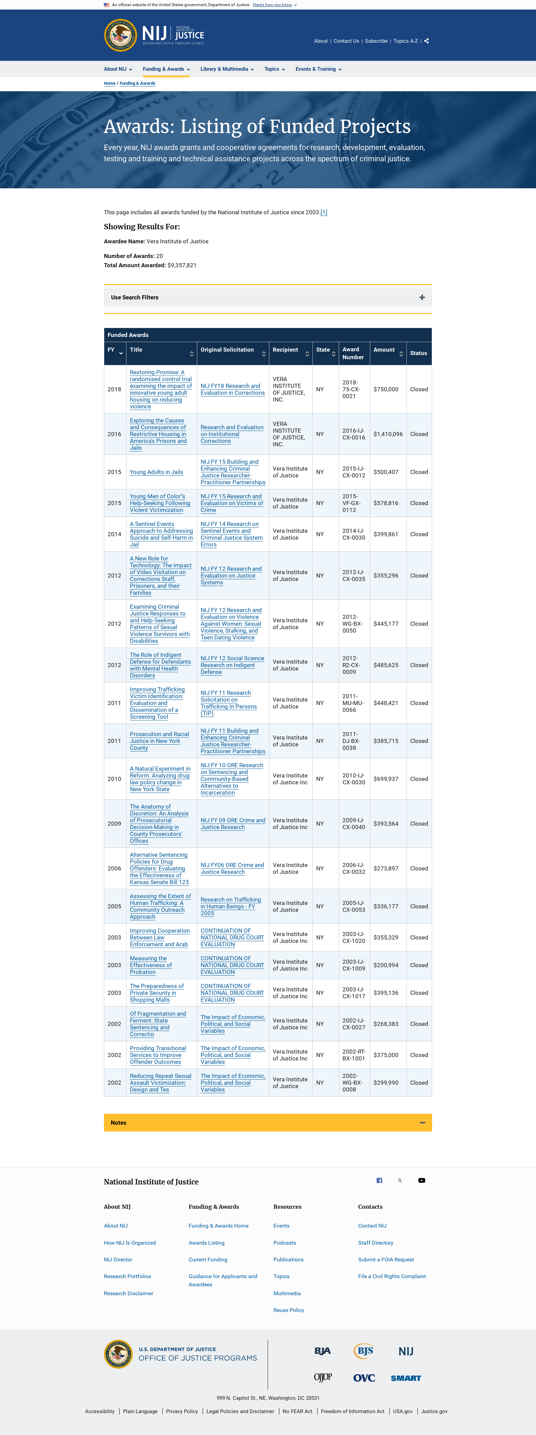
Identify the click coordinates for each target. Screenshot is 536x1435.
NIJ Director (118, 1259)
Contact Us (346, 41)
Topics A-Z (405, 41)
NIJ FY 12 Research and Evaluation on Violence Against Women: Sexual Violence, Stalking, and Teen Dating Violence (231, 624)
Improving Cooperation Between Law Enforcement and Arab (160, 937)
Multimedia (287, 1293)
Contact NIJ (372, 1225)
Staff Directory (375, 1242)
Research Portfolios (127, 1276)
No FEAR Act (297, 1411)
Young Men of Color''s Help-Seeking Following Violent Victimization (160, 503)
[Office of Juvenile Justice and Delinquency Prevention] (323, 1384)
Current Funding (208, 1259)
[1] (324, 212)
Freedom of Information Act (353, 1411)
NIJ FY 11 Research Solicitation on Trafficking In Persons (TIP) (229, 703)
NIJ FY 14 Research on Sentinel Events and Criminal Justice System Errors (232, 534)
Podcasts (284, 1242)
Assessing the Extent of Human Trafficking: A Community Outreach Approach (160, 906)
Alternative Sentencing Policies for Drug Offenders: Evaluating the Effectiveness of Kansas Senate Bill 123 (159, 868)
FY (115, 353)
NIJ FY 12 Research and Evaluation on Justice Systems (231, 575)
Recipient (285, 349)
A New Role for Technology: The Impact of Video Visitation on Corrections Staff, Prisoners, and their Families (161, 575)
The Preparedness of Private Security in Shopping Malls (157, 993)
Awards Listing (207, 1242)
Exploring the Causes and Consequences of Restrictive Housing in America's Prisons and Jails (158, 434)
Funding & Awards (138, 83)
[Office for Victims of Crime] (364, 1383)
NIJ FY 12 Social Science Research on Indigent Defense (232, 665)
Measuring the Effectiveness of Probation (151, 965)
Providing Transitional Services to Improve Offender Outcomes (158, 1055)
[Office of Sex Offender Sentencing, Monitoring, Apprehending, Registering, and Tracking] (406, 1382)
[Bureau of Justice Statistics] (364, 1360)
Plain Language (140, 1411)
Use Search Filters (135, 297)
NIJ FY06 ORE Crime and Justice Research (232, 868)
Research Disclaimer (128, 1293)
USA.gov (403, 1411)
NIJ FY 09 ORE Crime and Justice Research (233, 823)
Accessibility (100, 1411)
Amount (384, 349)
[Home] (173, 35)
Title (136, 349)
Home (110, 83)
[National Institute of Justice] (406, 1356)
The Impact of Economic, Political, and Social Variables (233, 1024)
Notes (118, 1122)
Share (432, 46)
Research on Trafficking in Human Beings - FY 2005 (231, 906)
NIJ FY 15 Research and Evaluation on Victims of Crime (232, 503)
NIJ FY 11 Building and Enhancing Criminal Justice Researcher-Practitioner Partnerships (233, 741)
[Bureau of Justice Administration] (323, 1356)
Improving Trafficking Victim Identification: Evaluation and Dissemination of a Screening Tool (157, 703)
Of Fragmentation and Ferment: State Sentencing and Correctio (158, 1024)
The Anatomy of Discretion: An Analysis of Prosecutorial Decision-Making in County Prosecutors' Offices (159, 823)
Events (281, 1225)
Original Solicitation (227, 349)
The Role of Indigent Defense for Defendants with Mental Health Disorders (160, 665)
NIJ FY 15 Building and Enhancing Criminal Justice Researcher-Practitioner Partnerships (233, 472)
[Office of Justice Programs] (120, 35)
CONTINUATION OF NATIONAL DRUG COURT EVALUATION (232, 937)
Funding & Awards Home (219, 1225)
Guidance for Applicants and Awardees (223, 1280)
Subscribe (376, 41)
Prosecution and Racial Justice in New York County (159, 741)
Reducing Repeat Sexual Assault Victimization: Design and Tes (160, 1082)
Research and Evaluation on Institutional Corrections (232, 434)
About (321, 41)
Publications (288, 1259)
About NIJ (116, 1225)
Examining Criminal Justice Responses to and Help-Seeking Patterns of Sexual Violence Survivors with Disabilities (160, 623)
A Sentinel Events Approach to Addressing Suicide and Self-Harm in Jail (161, 534)
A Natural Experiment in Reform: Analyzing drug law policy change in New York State (160, 779)
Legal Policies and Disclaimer (240, 1411)
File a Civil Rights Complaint (392, 1276)
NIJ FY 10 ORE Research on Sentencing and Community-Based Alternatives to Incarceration (232, 779)
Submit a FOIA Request (386, 1259)
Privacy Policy (182, 1411)
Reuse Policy (288, 1310)
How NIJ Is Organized (130, 1242)
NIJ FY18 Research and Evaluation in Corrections (233, 389)
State (323, 349)
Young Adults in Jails (156, 472)
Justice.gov (434, 1411)
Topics (281, 1276)
